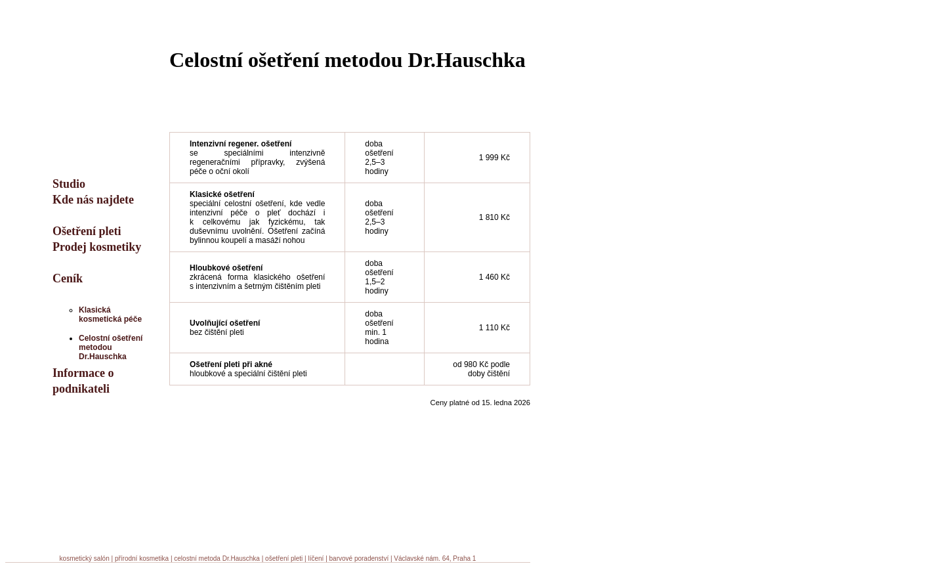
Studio (68, 183)
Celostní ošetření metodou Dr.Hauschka (110, 347)
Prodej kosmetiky (96, 246)
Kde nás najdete (93, 199)
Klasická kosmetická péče (110, 314)
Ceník (67, 278)
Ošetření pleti (86, 231)
